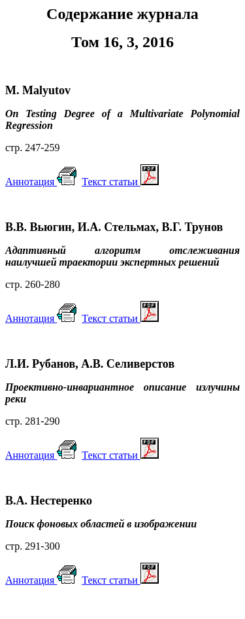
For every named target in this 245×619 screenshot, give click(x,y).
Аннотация (40, 181)
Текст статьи (120, 318)
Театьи (120, 181)
